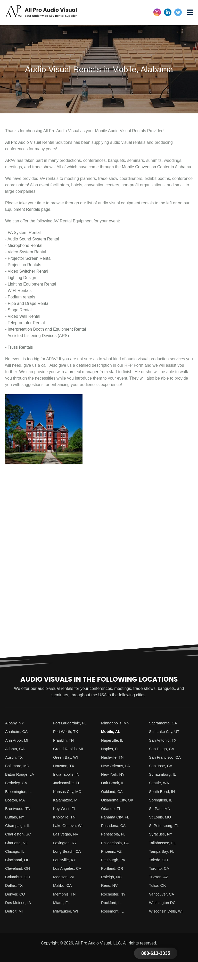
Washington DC (163, 901)
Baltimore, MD (18, 765)
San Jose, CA (161, 765)
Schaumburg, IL (163, 774)
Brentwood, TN (18, 808)
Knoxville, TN (65, 816)
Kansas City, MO (68, 791)
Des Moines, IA (19, 901)
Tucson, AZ (159, 876)
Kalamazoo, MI (67, 799)
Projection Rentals (24, 265)
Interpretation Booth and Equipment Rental (47, 329)
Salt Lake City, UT (165, 731)
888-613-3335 (155, 953)
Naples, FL (111, 748)
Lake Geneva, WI (69, 825)
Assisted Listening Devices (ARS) (38, 335)
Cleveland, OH (18, 867)
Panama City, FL (116, 816)
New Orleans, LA (116, 765)
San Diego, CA (162, 748)
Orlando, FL (112, 808)
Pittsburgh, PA (114, 859)
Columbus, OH (18, 876)
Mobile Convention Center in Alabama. (157, 167)
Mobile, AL (111, 731)
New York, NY (114, 774)
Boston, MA (16, 799)
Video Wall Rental (24, 316)
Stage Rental (20, 310)
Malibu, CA (63, 884)
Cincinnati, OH (18, 859)
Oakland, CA (113, 791)
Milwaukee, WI (66, 910)
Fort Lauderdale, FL (71, 723)
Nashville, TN (113, 757)
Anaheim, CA (17, 731)
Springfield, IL (161, 799)
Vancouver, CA (162, 893)
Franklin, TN (64, 740)
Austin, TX (14, 757)
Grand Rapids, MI (69, 748)
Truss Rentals (20, 347)
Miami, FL (62, 901)
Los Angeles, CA (68, 867)
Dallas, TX (14, 884)
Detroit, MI (14, 910)
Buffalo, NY (15, 816)
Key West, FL (65, 808)
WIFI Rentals (19, 290)
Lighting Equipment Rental (32, 284)
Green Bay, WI (66, 757)
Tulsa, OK (158, 884)
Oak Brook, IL (113, 782)
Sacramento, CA (164, 723)
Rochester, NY (114, 893)
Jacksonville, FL (67, 782)
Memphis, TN (65, 893)
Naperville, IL (113, 740)
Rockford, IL (112, 901)
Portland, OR (113, 867)
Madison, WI (64, 876)
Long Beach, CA (68, 850)
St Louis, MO (161, 816)
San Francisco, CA (166, 757)
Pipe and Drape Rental (29, 303)
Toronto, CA (160, 867)
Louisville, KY (65, 859)
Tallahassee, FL (163, 842)
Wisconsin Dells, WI (167, 910)
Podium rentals (21, 297)
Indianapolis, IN (67, 774)
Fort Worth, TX (66, 731)
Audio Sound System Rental (33, 239)
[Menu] (190, 12)
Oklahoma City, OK (118, 799)
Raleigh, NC (112, 876)
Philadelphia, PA (116, 842)
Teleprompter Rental (26, 323)
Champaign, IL (18, 825)
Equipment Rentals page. (28, 209)
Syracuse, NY (161, 833)
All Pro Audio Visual (23, 142)
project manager (83, 372)
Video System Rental (27, 252)
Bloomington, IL (19, 791)
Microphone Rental (25, 245)
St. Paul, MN (160, 808)
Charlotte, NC (17, 842)
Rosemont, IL (113, 910)
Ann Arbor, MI (17, 740)
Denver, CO (16, 893)
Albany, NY (15, 723)
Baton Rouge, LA (21, 774)
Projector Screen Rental (30, 258)
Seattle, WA (160, 782)
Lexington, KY (66, 842)
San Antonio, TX (164, 740)
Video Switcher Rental (28, 271)
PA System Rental (24, 232)
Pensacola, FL (114, 833)
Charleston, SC (19, 833)
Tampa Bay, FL (162, 850)
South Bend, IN (163, 791)
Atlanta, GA (15, 748)
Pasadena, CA (114, 825)
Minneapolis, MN (116, 723)
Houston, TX (64, 765)
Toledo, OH (159, 859)
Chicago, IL (15, 850)
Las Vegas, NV (66, 833)
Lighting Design (22, 277)
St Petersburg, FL (165, 825)
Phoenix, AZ (112, 850)
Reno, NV (110, 884)
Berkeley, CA (17, 782)
